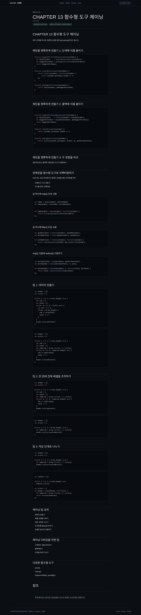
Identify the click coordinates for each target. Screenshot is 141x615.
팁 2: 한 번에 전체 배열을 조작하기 (52, 376)
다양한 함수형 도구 (43, 562)
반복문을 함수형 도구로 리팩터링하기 (53, 172)
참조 (36, 585)
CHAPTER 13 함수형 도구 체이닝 (56, 34)
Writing (68, 3)
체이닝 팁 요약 (41, 509)
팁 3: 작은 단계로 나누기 (46, 446)
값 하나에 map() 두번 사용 (45, 194)
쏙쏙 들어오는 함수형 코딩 (40, 24)
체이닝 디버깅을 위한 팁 (46, 539)
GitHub (129, 611)
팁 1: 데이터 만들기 (43, 285)
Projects (61, 3)
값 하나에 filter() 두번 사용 (45, 227)
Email (118, 611)
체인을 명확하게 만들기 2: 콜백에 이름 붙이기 (58, 104)
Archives (73, 3)
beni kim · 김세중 (15, 3)
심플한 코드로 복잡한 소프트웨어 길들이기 (60, 24)
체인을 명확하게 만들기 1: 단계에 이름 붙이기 (58, 50)
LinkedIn (123, 611)
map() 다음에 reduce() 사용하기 (47, 253)
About (79, 3)
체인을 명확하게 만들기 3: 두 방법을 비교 (55, 157)
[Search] (125, 3)
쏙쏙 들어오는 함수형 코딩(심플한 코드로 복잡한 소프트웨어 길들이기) (60, 597)
